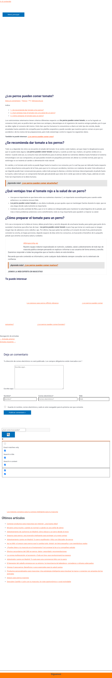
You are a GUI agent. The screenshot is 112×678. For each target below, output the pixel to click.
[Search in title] (5, 450)
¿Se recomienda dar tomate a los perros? (27, 110)
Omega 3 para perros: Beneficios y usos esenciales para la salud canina (35, 567)
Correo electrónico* (45, 396)
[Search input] (14, 430)
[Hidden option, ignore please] (5, 470)
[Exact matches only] (5, 443)
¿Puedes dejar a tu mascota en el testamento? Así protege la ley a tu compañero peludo (41, 547)
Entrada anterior (7, 339)
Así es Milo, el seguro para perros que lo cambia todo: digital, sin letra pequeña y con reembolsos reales (47, 543)
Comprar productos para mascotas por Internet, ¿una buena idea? (32, 524)
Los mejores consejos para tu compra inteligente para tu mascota (32, 512)
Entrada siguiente (8, 342)
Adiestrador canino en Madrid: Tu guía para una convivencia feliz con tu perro (37, 559)
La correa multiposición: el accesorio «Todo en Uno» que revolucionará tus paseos (39, 555)
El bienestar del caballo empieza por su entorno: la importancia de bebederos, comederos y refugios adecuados (50, 563)
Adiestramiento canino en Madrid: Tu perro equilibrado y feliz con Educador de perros (40, 539)
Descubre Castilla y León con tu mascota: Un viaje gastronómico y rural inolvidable (39, 582)
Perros (24, 101)
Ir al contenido (5, 1)
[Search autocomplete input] (38, 430)
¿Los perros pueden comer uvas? (41, 136)
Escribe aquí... (9, 388)
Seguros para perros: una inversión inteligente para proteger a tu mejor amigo (37, 535)
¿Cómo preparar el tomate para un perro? (27, 116)
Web (80, 396)
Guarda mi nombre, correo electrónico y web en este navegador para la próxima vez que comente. (45, 407)
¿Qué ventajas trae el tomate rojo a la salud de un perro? (32, 113)
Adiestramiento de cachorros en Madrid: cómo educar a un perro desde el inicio (38, 532)
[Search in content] (5, 457)
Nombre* (7, 396)
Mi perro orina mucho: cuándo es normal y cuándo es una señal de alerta (35, 528)
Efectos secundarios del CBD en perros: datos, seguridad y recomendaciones (37, 551)
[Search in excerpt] (5, 465)
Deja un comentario (12, 101)
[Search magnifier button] (8, 434)
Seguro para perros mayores (18, 578)
